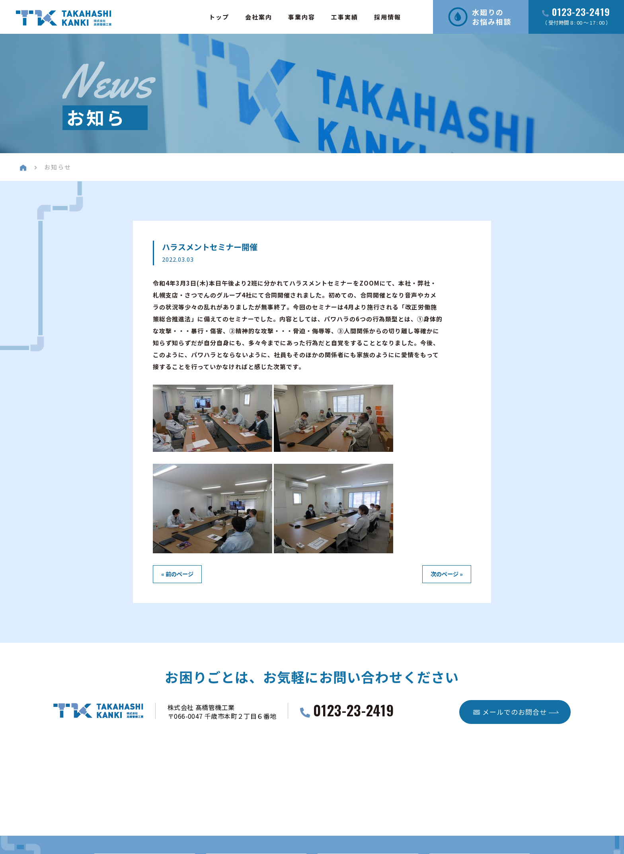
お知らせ (57, 167)
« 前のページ (177, 574)
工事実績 (344, 17)
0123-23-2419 (581, 12)
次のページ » (447, 574)
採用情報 (387, 17)
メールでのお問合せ (510, 712)
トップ (219, 17)
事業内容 (301, 17)
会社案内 (258, 17)
